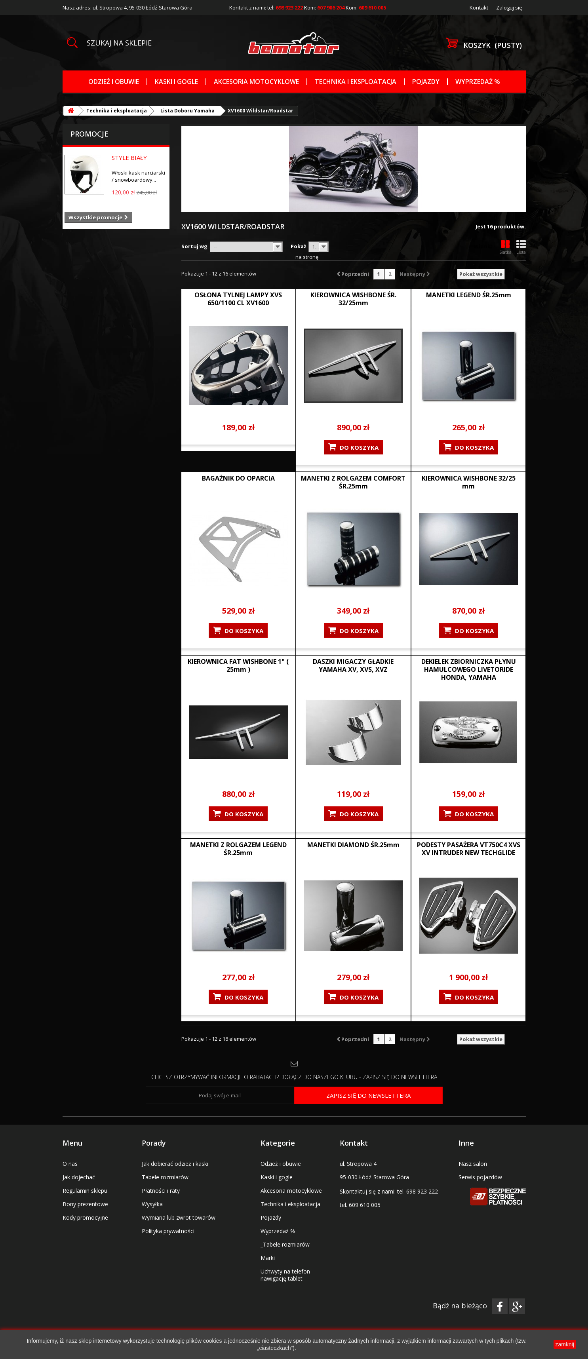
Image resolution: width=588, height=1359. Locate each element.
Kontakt (479, 7)
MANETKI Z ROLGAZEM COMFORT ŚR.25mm (353, 482)
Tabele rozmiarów (165, 1177)
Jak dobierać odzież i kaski (175, 1163)
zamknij (565, 1344)
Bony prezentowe (85, 1204)
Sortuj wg (194, 246)
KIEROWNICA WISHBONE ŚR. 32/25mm (353, 299)
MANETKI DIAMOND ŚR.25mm (353, 845)
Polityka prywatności (168, 1231)
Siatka (505, 247)
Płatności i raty (161, 1190)
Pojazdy (426, 81)
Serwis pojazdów (480, 1177)
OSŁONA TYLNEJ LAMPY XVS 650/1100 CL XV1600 (238, 299)
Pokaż (298, 246)
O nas (70, 1163)
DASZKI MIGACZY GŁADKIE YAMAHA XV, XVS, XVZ (353, 665)
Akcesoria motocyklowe (256, 81)
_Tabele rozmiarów (285, 1244)
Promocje (89, 134)
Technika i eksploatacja (355, 81)
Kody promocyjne (85, 1217)
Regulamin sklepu (85, 1190)
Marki (268, 1258)
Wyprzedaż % (477, 81)
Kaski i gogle (176, 81)
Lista (521, 247)
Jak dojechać (79, 1177)
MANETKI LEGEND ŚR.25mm (468, 295)
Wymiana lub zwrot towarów (178, 1217)
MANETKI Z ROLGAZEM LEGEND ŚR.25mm (238, 849)
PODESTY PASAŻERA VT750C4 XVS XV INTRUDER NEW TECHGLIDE (468, 849)
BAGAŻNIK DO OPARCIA (238, 478)
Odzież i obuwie (113, 81)
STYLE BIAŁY (129, 158)
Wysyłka (152, 1204)
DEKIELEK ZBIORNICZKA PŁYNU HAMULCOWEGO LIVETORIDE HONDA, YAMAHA (468, 669)
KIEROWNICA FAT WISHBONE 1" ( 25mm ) (238, 665)
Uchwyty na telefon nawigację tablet (285, 1275)
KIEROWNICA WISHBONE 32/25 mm (469, 482)
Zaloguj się (509, 7)
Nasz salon (473, 1163)
